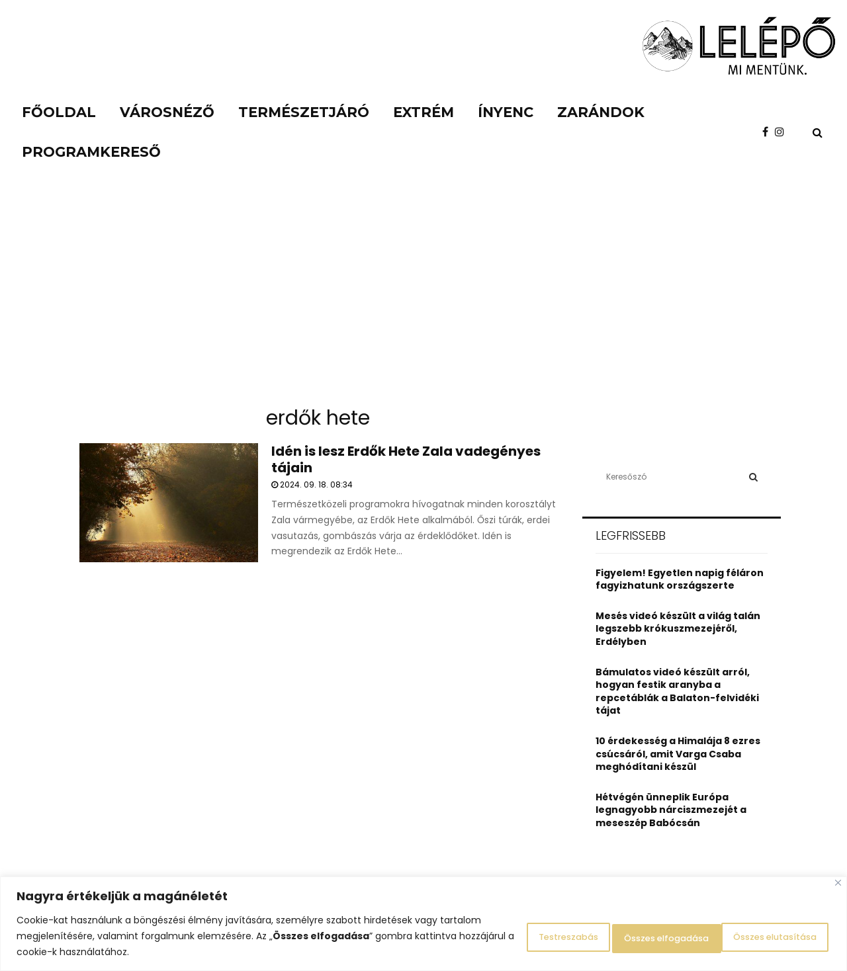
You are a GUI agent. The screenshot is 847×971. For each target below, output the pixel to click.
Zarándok (601, 112)
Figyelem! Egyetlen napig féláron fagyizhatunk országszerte (680, 579)
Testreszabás (503, 936)
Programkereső (91, 152)
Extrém (423, 112)
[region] (423, 923)
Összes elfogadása (764, 936)
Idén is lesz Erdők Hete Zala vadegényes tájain (406, 459)
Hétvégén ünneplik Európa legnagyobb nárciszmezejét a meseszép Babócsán (671, 809)
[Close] (838, 883)
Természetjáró (303, 112)
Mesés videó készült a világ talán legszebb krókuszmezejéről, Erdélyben (678, 628)
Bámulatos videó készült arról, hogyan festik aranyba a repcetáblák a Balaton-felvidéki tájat (677, 691)
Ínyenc (505, 112)
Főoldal (59, 112)
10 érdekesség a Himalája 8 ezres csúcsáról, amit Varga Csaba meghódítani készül (678, 753)
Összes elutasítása (626, 936)
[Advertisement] (423, 297)
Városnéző (167, 112)
